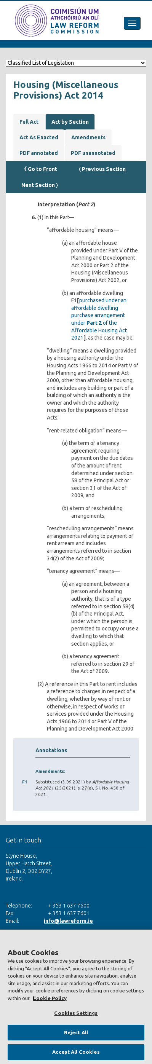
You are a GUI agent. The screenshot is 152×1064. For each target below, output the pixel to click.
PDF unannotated (93, 153)
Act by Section (70, 122)
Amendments (88, 137)
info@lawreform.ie (68, 921)
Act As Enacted (38, 137)
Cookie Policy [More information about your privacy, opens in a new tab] (50, 998)
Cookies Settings (76, 1013)
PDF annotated (38, 153)
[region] (76, 997)
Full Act (28, 122)
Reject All (76, 1032)
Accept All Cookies (75, 1051)
